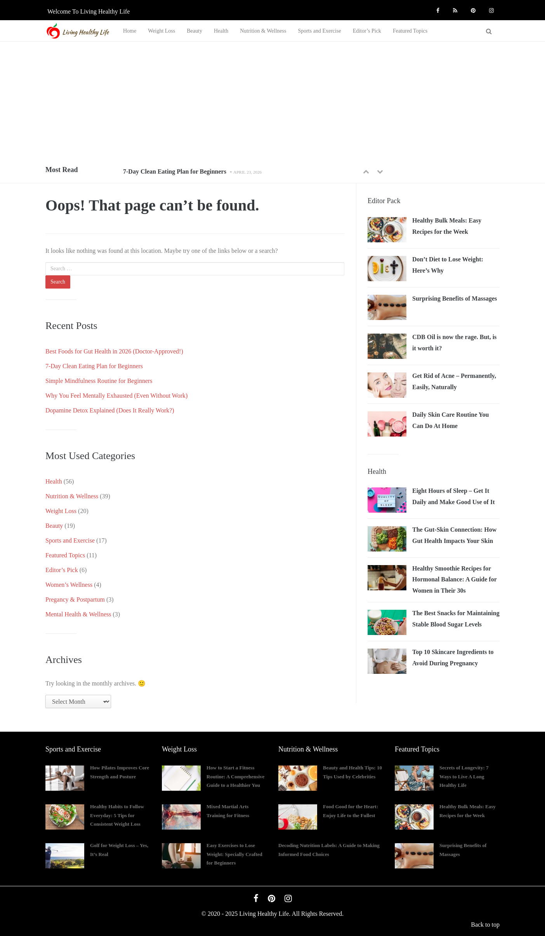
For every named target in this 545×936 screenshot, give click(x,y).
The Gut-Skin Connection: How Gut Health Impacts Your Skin (454, 535)
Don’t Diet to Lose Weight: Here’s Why (447, 265)
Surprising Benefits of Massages (454, 298)
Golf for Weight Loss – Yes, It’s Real (119, 849)
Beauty (194, 31)
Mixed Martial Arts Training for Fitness (228, 811)
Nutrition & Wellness (263, 31)
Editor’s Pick (367, 31)
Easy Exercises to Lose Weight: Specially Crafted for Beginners (234, 854)
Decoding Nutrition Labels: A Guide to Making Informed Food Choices (329, 849)
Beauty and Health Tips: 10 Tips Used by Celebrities (352, 772)
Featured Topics (410, 31)
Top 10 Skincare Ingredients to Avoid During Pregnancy (453, 657)
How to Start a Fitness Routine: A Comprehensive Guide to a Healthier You (235, 776)
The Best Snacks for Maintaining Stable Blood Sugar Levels (456, 619)
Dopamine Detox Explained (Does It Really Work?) (109, 410)
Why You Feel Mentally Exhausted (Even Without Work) (116, 395)
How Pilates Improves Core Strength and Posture (119, 772)
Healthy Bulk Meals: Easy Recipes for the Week (446, 226)
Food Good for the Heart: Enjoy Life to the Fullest (350, 811)
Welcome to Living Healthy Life (88, 11)
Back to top (485, 924)
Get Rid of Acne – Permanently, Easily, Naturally (454, 381)
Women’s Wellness (68, 584)
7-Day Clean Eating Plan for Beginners (174, 171)
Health (221, 31)
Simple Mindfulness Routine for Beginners (99, 381)
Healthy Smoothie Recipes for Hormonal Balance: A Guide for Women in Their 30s (454, 579)
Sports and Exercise (319, 31)
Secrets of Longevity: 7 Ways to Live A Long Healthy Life (463, 776)
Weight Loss (161, 31)
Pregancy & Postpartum (75, 599)
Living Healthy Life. (264, 913)
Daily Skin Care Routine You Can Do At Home (450, 420)
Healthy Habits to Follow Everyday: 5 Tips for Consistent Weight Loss (117, 815)
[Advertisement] (272, 99)
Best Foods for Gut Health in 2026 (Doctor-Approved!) (114, 351)
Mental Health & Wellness (78, 614)
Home (129, 31)
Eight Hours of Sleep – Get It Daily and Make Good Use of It (453, 496)
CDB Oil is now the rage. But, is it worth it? (454, 342)
